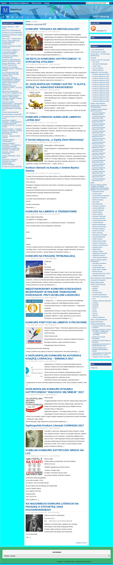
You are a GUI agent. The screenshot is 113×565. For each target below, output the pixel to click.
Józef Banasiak (97, 212)
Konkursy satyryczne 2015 (101, 84)
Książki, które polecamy (98, 103)
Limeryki (95, 303)
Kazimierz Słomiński (99, 218)
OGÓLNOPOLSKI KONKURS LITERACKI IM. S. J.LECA (101, 354)
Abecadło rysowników (99, 263)
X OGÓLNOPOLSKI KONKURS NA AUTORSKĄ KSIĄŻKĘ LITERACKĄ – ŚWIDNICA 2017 (53, 357)
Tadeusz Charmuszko (99, 243)
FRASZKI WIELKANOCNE (10, 112)
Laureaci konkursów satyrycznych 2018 (98, 161)
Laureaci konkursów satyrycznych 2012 (98, 139)
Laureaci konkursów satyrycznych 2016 (98, 154)
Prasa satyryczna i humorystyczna (101, 278)
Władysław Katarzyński (100, 253)
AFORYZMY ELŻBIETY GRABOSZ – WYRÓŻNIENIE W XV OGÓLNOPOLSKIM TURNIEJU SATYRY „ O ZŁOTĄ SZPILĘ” (12, 124)
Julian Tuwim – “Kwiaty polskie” (11, 38)
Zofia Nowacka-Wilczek (100, 257)
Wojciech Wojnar (98, 251)
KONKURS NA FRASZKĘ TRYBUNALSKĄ (50, 255)
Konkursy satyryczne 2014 (101, 82)
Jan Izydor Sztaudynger (100, 64)
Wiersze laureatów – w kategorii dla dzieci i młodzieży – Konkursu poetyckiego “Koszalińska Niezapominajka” (12, 131)
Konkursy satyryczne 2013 (101, 80)
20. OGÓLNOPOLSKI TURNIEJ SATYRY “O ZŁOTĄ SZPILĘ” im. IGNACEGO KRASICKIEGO (55, 86)
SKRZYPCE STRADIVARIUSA (11, 30)
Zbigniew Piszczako (99, 275)
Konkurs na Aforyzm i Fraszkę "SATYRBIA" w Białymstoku (101, 330)
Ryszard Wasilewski (99, 237)
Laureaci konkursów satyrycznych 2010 (98, 132)
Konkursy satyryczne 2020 (101, 95)
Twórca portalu (36, 3)
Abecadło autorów (98, 191)
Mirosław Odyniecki (99, 228)
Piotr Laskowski (97, 233)
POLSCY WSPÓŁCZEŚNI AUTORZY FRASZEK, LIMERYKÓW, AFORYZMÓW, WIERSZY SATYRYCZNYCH (100, 187)
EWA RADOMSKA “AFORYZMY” (12, 114)
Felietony (96, 290)
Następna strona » (82, 543)
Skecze (95, 313)
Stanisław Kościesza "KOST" (102, 273)
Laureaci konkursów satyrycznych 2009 (98, 128)
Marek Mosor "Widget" (100, 269)
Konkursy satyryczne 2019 (101, 93)
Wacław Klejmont (98, 70)
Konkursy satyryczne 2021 (101, 97)
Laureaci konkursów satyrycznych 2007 (98, 121)
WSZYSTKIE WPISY (97, 322)
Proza (94, 309)
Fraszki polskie (97, 292)
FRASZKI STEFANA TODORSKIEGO (8, 140)
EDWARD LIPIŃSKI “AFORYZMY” (8, 153)
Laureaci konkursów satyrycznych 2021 (98, 172)
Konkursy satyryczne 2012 (101, 78)
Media (92, 183)
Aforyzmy (96, 286)
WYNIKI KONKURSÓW (98, 324)
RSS (105, 31)
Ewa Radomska (98, 204)
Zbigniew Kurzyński (99, 255)
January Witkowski (98, 208)
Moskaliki (96, 305)
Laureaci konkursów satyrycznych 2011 (98, 135)
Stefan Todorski (97, 239)
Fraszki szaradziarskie (100, 294)
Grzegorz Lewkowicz (99, 206)
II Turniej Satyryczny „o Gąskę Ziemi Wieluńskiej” (54, 139)
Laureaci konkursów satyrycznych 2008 (98, 124)
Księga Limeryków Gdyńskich (102, 301)
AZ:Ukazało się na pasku (98, 52)
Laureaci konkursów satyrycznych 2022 (98, 176)
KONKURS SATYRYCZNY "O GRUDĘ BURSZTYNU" (101, 345)
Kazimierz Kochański (99, 216)
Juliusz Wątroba (98, 214)
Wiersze (95, 315)
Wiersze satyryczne (99, 317)
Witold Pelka (97, 249)
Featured (93, 58)
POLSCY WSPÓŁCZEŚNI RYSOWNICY (99, 260)
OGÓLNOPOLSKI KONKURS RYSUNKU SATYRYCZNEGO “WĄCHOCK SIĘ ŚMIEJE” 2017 (54, 390)
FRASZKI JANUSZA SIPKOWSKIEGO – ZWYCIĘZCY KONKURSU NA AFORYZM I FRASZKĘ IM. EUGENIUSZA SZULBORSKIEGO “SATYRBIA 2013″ (12, 106)
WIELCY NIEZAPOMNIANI (99, 320)
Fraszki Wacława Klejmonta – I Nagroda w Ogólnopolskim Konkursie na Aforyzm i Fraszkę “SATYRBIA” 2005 (11, 97)
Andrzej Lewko (97, 193)
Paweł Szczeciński (98, 231)
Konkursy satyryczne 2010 (101, 74)
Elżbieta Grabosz (98, 200)
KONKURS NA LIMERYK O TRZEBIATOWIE (51, 211)
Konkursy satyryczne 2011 (101, 76)
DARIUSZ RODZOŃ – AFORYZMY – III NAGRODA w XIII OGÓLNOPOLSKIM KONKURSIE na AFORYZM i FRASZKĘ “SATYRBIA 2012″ (11, 147)
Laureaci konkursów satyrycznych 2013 (98, 143)
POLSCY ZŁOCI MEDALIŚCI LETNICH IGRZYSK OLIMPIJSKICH (11, 42)
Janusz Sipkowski (98, 210)
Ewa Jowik (96, 202)
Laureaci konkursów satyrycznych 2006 (98, 117)
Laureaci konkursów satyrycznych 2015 (98, 150)
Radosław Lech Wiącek (100, 235)
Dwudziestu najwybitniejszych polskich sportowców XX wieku (11, 60)
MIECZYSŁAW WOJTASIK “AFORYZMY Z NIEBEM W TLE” (12, 92)
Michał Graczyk (97, 271)
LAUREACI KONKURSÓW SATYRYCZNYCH (99, 110)
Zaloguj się (94, 368)
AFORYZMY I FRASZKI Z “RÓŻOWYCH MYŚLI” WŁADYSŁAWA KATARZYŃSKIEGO (10, 162)
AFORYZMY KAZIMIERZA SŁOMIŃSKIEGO (10, 56)
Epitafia (95, 288)
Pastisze (95, 307)
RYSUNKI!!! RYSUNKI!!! (98, 280)
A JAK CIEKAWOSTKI (97, 50)
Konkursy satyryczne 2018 (101, 91)
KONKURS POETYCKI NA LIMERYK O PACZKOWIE (56, 322)
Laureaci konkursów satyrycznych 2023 (98, 179)
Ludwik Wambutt (98, 222)
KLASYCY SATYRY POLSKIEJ (100, 60)
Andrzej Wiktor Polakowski (101, 196)
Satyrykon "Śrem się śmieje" (101, 357)
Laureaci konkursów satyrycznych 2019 (98, 165)
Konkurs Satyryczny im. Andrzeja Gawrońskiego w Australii (100, 349)
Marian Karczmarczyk (99, 226)
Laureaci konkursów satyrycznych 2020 (98, 168)
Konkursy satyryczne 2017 (101, 89)
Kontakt (46, 3)
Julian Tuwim (97, 66)
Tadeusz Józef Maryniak (100, 245)
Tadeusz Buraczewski (99, 241)
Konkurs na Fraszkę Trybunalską (98, 337)
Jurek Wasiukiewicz (99, 267)
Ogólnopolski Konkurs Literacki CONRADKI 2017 (54, 425)
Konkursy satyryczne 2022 (101, 99)
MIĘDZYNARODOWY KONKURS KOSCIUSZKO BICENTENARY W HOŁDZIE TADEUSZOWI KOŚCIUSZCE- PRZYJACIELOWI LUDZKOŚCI (53, 291)
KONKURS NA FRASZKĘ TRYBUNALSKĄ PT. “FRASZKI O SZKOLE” (12, 68)
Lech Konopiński (98, 68)
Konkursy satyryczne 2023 (101, 101)
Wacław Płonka (97, 247)
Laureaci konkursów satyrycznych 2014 (98, 146)
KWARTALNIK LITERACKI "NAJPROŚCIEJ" (99, 106)
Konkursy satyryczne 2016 (101, 87)
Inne (94, 299)
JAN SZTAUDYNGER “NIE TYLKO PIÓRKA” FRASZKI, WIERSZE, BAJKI (10, 74)
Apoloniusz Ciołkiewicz (100, 198)
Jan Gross (96, 62)
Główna (3, 3)
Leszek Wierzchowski (99, 220)
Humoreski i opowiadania (100, 297)
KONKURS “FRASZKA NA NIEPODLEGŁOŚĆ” (52, 28)
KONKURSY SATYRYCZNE (99, 72)
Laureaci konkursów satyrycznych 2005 (98, 113)
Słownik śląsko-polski (97, 282)
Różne (95, 311)
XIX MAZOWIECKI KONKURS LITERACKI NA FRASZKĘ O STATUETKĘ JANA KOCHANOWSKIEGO (52, 506)
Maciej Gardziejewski (99, 224)
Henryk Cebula (97, 265)
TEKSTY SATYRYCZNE (98, 284)
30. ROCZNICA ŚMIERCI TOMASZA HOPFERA (9, 53)
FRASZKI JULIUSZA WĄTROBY (12, 33)
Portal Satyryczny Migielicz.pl (19, 3)
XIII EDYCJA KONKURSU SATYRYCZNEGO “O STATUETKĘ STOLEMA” (53, 60)
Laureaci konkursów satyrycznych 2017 (98, 157)
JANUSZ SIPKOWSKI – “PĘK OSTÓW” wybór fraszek (11, 64)
